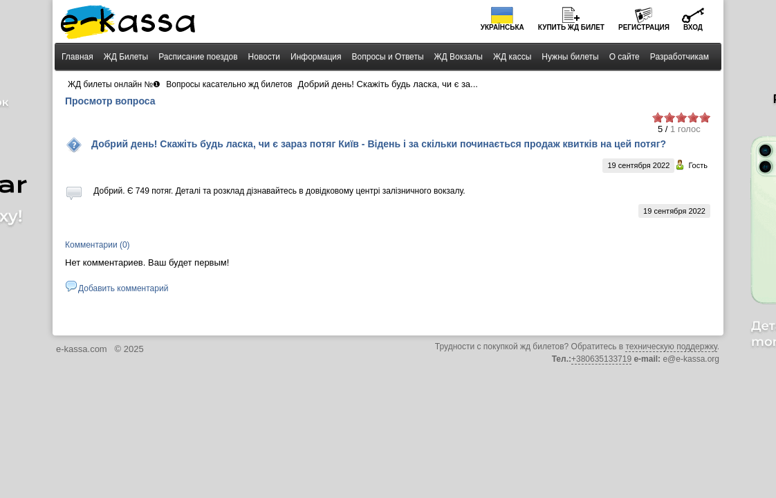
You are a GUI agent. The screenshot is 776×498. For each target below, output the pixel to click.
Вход (693, 27)
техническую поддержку (671, 346)
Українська (502, 27)
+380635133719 (601, 359)
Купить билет (571, 27)
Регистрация (643, 27)
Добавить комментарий (123, 288)
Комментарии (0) (97, 245)
